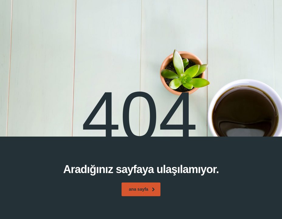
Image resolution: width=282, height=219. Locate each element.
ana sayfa (142, 189)
